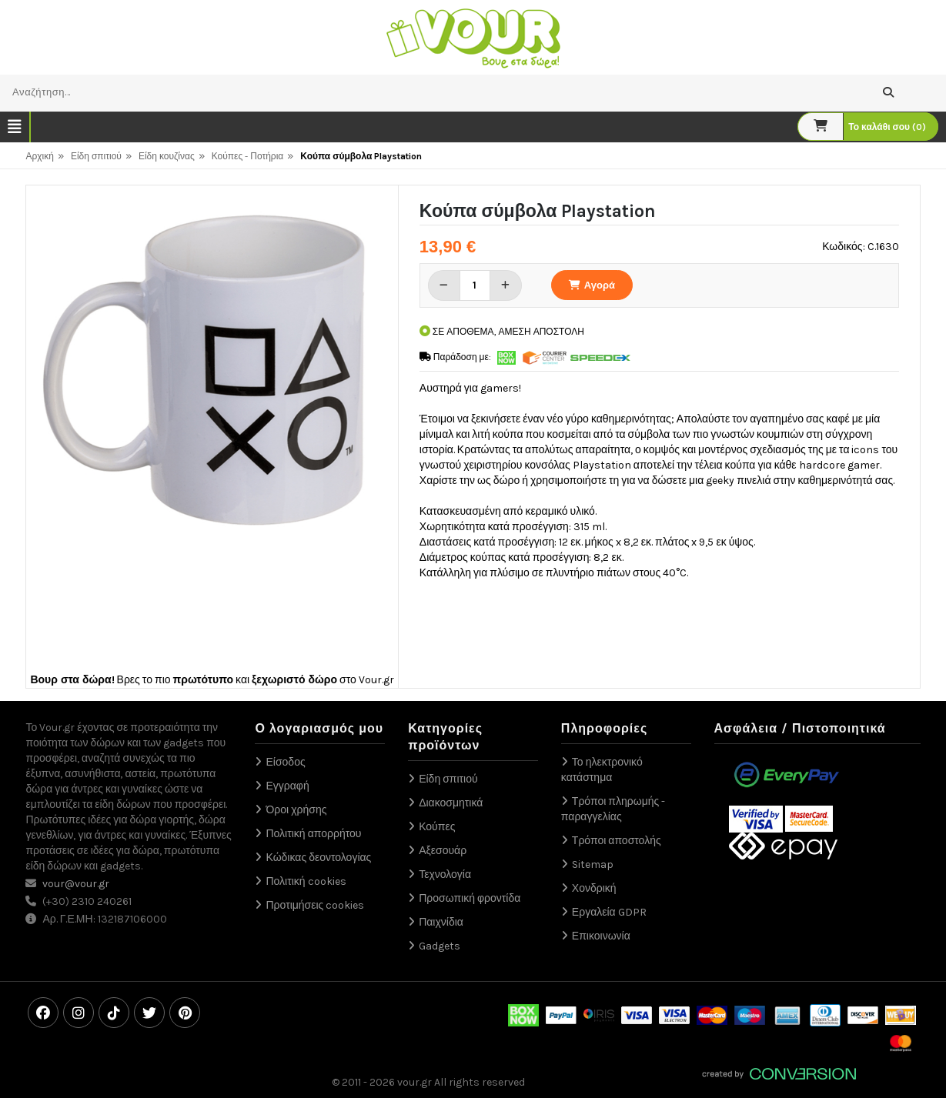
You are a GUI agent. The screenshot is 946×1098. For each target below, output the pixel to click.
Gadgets (439, 946)
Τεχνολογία (445, 874)
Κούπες (437, 826)
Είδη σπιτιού (96, 156)
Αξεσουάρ (442, 850)
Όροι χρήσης (296, 809)
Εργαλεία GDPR (609, 912)
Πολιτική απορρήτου (313, 833)
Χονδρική (594, 888)
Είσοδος (285, 762)
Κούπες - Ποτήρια (248, 156)
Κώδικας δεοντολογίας (318, 857)
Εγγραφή (287, 786)
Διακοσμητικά (451, 802)
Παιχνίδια (441, 922)
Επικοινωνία (601, 936)
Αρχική (39, 156)
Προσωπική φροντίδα (469, 898)
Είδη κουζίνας (167, 156)
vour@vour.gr (75, 883)
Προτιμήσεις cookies (315, 905)
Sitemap (592, 864)
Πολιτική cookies (306, 881)
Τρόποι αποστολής (616, 840)
